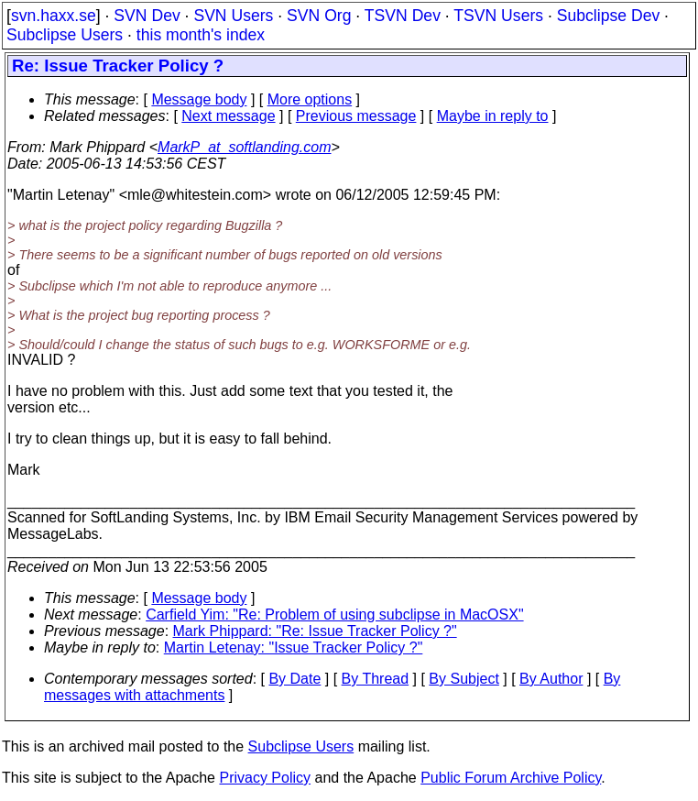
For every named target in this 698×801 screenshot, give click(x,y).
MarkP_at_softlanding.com (244, 147)
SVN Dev (147, 15)
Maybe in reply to (493, 116)
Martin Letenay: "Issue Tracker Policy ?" (293, 647)
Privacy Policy (265, 777)
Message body (198, 99)
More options (310, 99)
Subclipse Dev (608, 15)
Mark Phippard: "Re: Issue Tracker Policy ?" (315, 631)
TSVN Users (498, 15)
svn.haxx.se (53, 15)
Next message (228, 116)
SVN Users (233, 15)
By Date (294, 678)
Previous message (356, 116)
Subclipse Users (64, 35)
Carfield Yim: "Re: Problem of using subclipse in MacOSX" (334, 614)
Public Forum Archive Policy (510, 777)
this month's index (200, 35)
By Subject (463, 678)
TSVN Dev (403, 15)
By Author (551, 678)
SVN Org (319, 15)
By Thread (375, 678)
